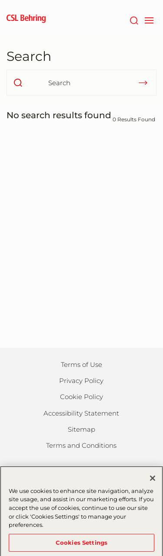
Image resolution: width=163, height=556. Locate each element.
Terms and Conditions (81, 445)
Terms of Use (81, 364)
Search (29, 56)
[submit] (143, 83)
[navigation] (148, 19)
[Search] (133, 19)
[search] (18, 82)
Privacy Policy (81, 380)
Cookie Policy (81, 397)
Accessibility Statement (81, 413)
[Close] (152, 480)
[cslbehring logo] (26, 19)
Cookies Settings (81, 544)
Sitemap (81, 429)
